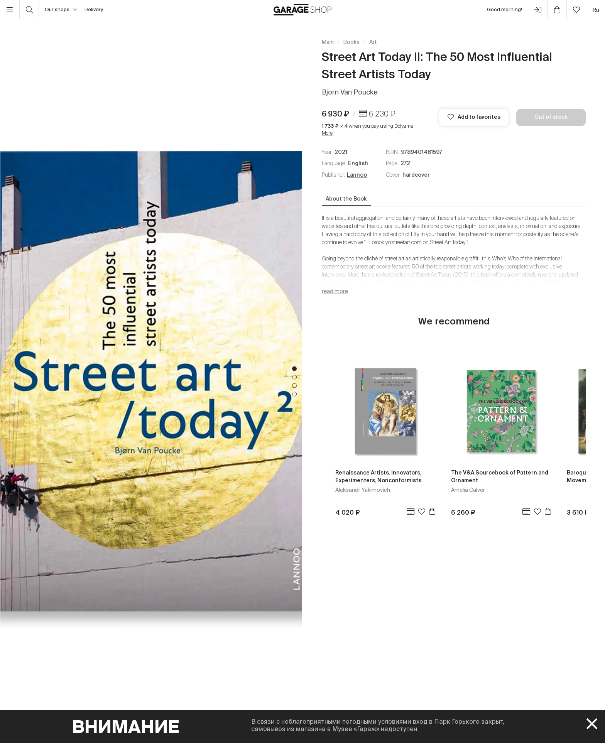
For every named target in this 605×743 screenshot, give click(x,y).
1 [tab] (294, 368)
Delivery (93, 9)
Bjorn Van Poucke (350, 92)
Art (373, 42)
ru (595, 10)
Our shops (61, 9)
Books (351, 42)
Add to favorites (474, 117)
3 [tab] (294, 385)
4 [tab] (294, 394)
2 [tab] (294, 377)
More (327, 133)
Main (328, 42)
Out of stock (551, 117)
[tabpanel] (151, 381)
